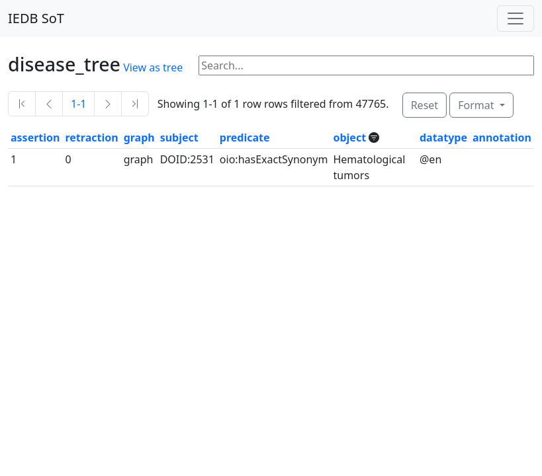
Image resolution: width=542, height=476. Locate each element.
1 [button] (14, 159)
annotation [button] (502, 137)
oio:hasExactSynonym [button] (274, 159)
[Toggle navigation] (515, 18)
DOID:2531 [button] (187, 159)
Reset (424, 105)
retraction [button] (91, 137)
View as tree (153, 67)
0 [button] (68, 159)
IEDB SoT (36, 18)
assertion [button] (35, 137)
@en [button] (430, 159)
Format (477, 105)
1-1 (78, 104)
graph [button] (139, 137)
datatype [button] (443, 137)
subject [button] (179, 137)
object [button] (351, 137)
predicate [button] (245, 137)
